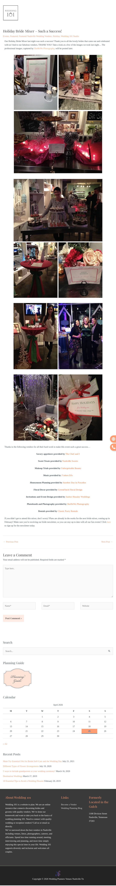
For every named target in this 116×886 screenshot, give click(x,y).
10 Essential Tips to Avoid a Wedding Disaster (23, 781)
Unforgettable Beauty (71, 469)
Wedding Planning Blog (71, 809)
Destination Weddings (13, 776)
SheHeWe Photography (44, 49)
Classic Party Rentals (68, 512)
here (109, 522)
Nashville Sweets (70, 461)
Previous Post (10, 542)
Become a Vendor (69, 805)
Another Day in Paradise (74, 483)
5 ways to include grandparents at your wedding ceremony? (29, 771)
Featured (14, 36)
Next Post (107, 542)
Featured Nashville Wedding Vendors (35, 36)
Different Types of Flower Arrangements (21, 767)
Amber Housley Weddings (78, 497)
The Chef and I (72, 454)
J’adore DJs (67, 476)
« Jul (5, 744)
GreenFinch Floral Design (70, 490)
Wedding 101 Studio (70, 36)
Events (6, 36)
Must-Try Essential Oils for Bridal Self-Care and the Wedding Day (32, 762)
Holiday (56, 36)
